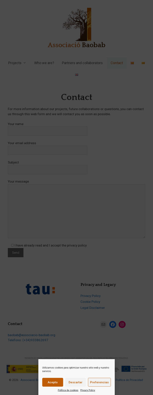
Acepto (53, 382)
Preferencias (99, 382)
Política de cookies (68, 390)
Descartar (75, 382)
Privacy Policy (87, 390)
